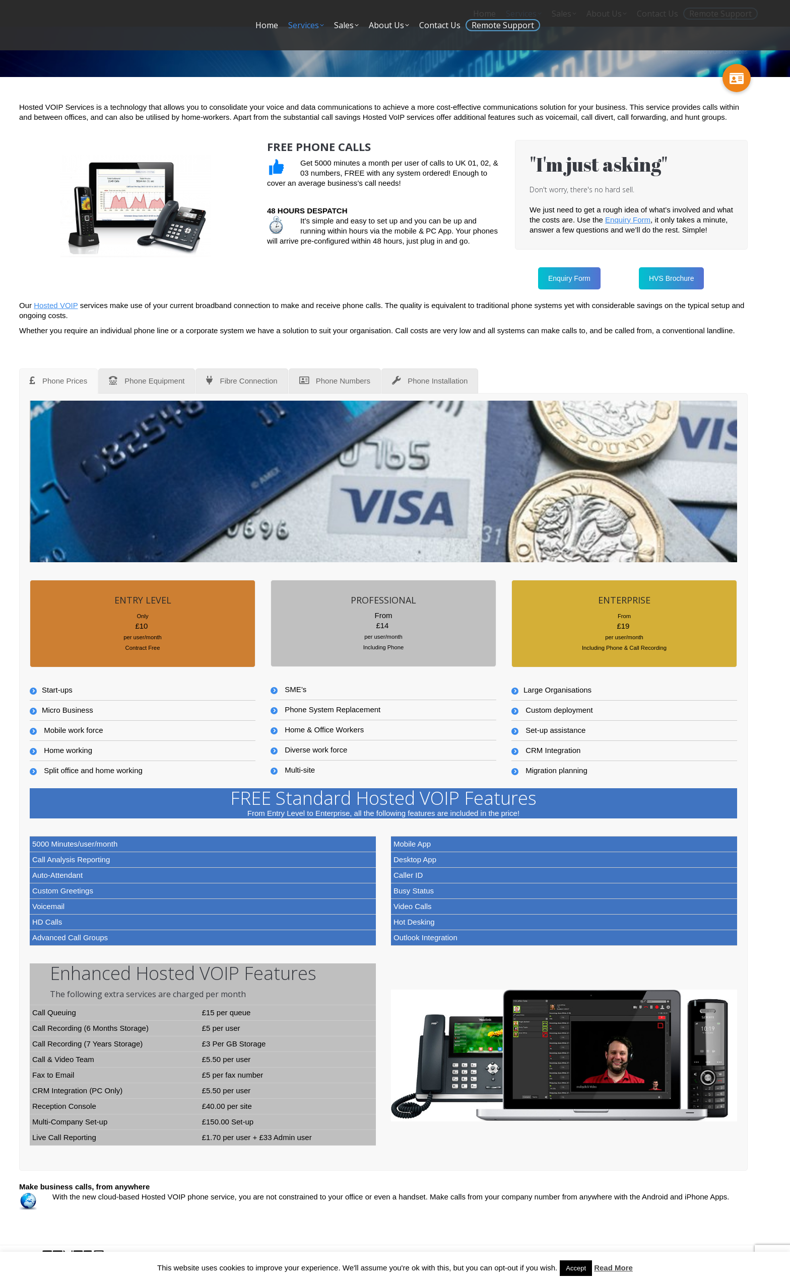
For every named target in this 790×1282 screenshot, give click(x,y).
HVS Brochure (671, 278)
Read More (613, 1267)
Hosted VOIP (56, 305)
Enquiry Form (627, 219)
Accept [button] (576, 1268)
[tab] (58, 381)
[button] (736, 78)
